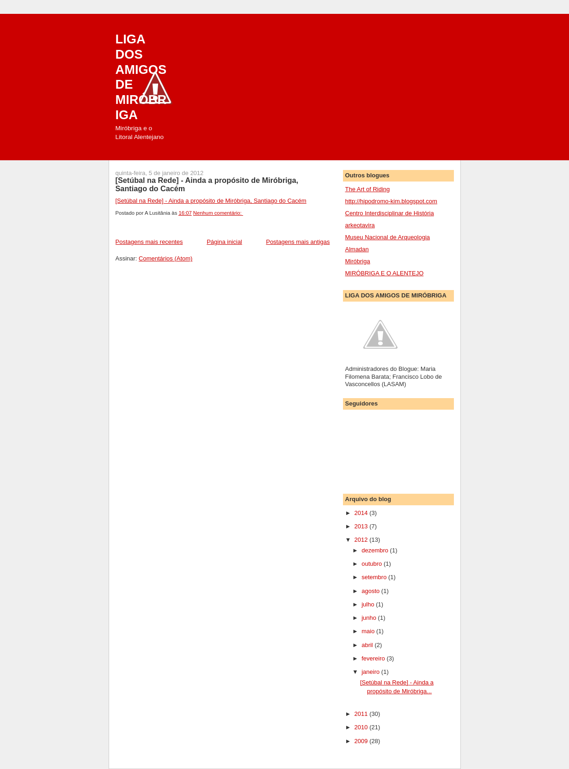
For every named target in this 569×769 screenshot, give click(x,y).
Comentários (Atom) (165, 258)
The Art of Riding (367, 189)
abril (367, 645)
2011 (362, 713)
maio (368, 631)
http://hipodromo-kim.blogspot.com (391, 201)
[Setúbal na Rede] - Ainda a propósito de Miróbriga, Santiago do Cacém (207, 184)
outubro (372, 563)
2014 (362, 512)
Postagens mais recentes (149, 241)
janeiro (371, 671)
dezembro (375, 550)
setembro (374, 577)
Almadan (357, 249)
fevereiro (373, 658)
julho (368, 604)
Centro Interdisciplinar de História (389, 213)
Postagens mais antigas (298, 241)
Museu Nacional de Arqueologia (387, 237)
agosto (371, 590)
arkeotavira (360, 225)
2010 (362, 727)
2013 (362, 526)
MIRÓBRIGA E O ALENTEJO (384, 273)
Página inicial (224, 241)
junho (369, 617)
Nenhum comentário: (218, 213)
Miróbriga (357, 261)
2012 (362, 539)
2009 (362, 741)
